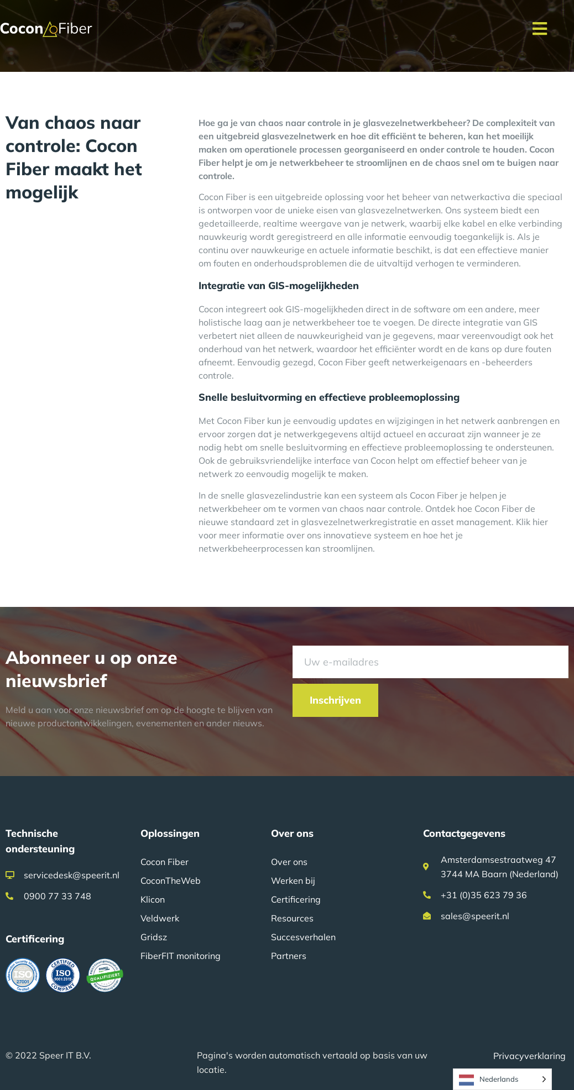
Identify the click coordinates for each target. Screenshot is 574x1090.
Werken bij (293, 880)
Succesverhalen (303, 936)
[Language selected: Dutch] (502, 1079)
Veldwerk (159, 918)
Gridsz (153, 936)
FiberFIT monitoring (180, 955)
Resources (292, 918)
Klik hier (532, 521)
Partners (288, 955)
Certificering (296, 899)
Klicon (152, 899)
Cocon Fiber (164, 861)
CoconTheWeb (170, 880)
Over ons (289, 861)
